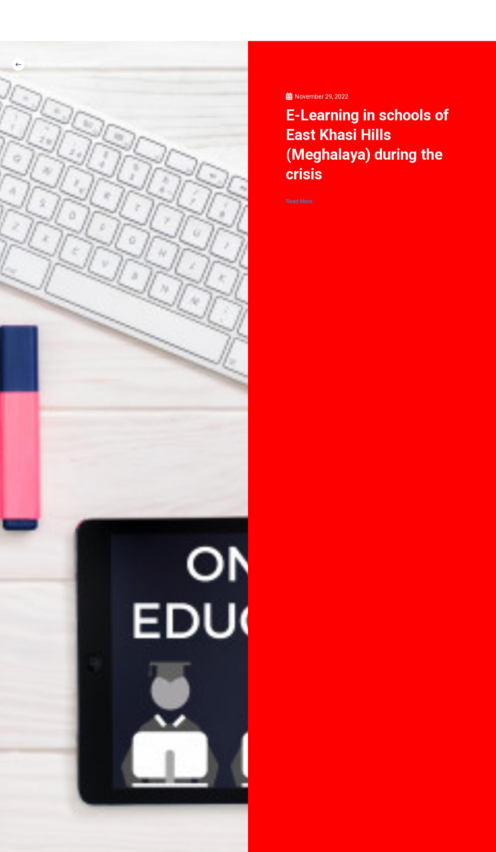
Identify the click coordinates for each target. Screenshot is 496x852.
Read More (299, 201)
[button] (55, 64)
